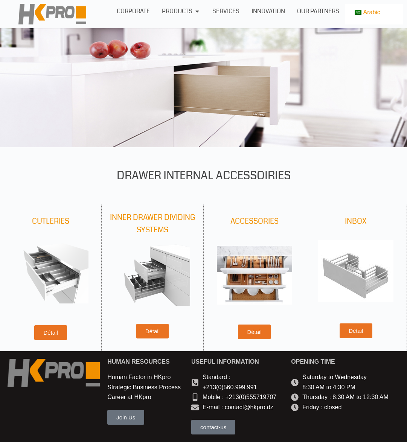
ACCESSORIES (254, 221)
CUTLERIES (50, 221)
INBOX (356, 221)
